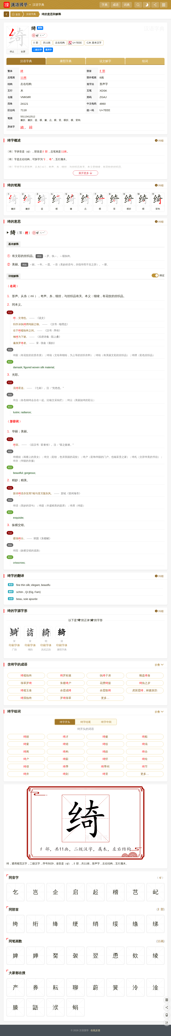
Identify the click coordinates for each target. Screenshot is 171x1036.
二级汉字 (37, 49)
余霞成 (65, 690)
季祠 (105, 766)
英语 (11, 585)
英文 (10, 361)
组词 (145, 61)
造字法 (90, 84)
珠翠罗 (26, 683)
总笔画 (11, 77)
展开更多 (86, 173)
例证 (162, 275)
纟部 (102, 70)
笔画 (10, 118)
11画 (23, 77)
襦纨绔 (26, 675)
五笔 (89, 90)
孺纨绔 (26, 697)
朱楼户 (65, 683)
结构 (10, 84)
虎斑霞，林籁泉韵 (144, 690)
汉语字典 (38, 4)
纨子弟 (105, 675)
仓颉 (10, 97)
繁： (22, 232)
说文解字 (105, 61)
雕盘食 (144, 675)
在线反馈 (95, 1030)
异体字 (11, 126)
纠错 (159, 140)
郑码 (89, 97)
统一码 (90, 110)
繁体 (10, 71)
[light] (146, 5)
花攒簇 (105, 683)
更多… (105, 697)
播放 (12, 51)
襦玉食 (26, 690)
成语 (116, 4)
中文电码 (91, 103)
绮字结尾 (85, 721)
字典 (105, 4)
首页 (16, 14)
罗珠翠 (65, 697)
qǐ (160, 877)
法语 (11, 599)
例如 (39, 256)
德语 (11, 592)
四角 (10, 103)
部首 (89, 71)
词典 (127, 4)
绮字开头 (65, 721)
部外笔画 (91, 77)
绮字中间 (106, 721)
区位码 (11, 110)
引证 (10, 312)
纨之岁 (144, 683)
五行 (10, 90)
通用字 (48, 49)
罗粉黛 (65, 675)
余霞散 (105, 690)
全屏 (23, 51)
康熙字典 (66, 61)
